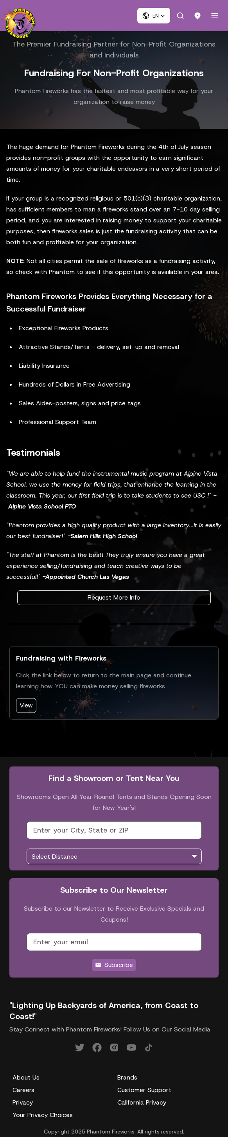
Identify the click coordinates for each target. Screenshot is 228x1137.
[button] (153, 15)
